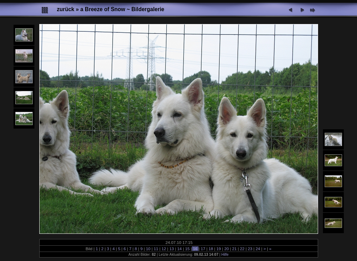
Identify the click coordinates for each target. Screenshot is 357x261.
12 (164, 248)
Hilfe (225, 254)
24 (257, 248)
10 (148, 248)
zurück (65, 9)
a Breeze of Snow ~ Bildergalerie (122, 9)
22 (242, 248)
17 (203, 248)
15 (187, 248)
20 (226, 248)
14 (179, 248)
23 (250, 248)
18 (211, 248)
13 (171, 248)
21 (234, 248)
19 (218, 248)
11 (156, 248)
